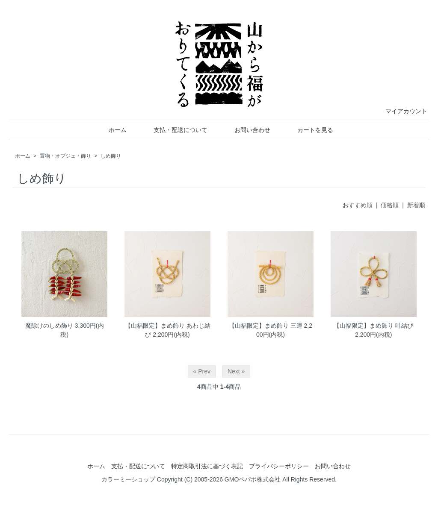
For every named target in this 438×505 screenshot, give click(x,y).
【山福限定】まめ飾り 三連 (265, 325)
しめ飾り (111, 156)
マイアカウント (401, 111)
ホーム (111, 129)
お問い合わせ (246, 129)
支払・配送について (174, 129)
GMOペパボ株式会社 (253, 479)
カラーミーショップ (128, 479)
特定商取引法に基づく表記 (207, 466)
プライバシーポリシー (279, 466)
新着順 (416, 205)
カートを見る (309, 129)
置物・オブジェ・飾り (65, 156)
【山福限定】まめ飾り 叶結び (373, 325)
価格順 (390, 205)
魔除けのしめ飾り (49, 325)
